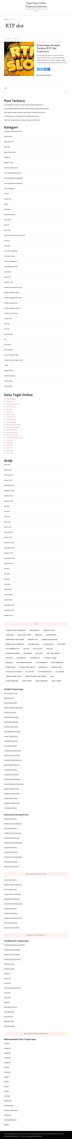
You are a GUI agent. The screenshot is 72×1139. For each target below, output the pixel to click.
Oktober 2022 (8, 553)
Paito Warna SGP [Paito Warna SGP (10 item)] (57, 662)
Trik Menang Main (10, 808)
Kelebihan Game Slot (11, 722)
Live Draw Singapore (10, 261)
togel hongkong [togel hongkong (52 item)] (12, 681)
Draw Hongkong (9, 188)
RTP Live (6, 324)
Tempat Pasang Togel (11, 355)
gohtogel (7, 1096)
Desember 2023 (9, 485)
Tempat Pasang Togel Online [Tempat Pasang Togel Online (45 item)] (35, 676)
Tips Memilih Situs (10, 746)
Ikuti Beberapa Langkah (12, 731)
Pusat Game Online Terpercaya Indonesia (36, 4)
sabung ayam (8, 334)
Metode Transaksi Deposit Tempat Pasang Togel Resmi (22, 120)
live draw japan (9, 1026)
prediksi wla (8, 318)
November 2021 (9, 610)
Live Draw (7, 246)
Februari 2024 (8, 475)
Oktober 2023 (8, 496)
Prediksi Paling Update (12, 950)
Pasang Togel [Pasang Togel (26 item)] (11, 667)
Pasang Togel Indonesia (12, 779)
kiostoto (7, 1043)
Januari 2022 (8, 600)
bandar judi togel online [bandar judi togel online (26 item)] (15, 639)
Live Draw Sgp (11, 422)
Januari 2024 (8, 480)
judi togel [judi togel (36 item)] (39, 653)
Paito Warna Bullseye (13, 425)
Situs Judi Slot (9, 698)
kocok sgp (9, 450)
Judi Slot (6, 225)
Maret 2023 (7, 527)
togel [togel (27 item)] (52, 676)
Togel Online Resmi (10, 852)
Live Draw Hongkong (10, 251)
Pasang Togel (8, 282)
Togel (6, 365)
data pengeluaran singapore (13, 183)
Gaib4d (6, 194)
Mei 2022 (7, 579)
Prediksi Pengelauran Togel (13, 298)
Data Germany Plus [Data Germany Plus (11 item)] (13, 648)
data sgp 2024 (9, 1012)
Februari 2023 (8, 532)
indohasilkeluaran (10, 1120)
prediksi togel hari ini (11, 303)
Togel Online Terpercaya (12, 833)
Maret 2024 (7, 470)
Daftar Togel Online (11, 736)
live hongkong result (10, 266)
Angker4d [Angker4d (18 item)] (38, 635)
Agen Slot (7, 147)
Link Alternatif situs (10, 741)
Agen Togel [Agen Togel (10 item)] (10, 635)
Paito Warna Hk (11, 430)
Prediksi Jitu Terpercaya (12, 959)
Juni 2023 (7, 511)
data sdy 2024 (9, 1021)
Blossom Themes (19, 1136)
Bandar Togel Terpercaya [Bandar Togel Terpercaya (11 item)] (15, 644)
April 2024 (7, 464)
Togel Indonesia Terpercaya (13, 784)
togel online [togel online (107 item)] (27, 681)
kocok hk (9, 448)
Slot (5, 339)
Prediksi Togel (9, 964)
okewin (6, 1125)
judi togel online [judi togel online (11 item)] (53, 653)
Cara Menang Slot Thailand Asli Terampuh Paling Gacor (21, 116)
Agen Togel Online (10, 152)
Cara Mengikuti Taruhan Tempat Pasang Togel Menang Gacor (23, 105)
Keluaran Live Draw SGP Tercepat (14, 235)
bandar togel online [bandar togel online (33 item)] (49, 639)
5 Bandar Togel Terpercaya (13, 131)
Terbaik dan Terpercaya (12, 751)
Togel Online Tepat (10, 798)
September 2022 (9, 558)
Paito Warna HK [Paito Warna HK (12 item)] (41, 662)
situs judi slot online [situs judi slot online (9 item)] (14, 671)
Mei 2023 (7, 516)
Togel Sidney (8, 386)
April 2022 (7, 584)
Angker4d (7, 157)
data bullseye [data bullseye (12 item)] (48, 644)
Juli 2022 (6, 568)
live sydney (7, 272)
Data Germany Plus (12, 404)
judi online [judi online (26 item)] (28, 653)
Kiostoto (7, 240)
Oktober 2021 (8, 615)
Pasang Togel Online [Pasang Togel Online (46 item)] (27, 667)
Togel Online (8, 381)
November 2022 (9, 548)
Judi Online (7, 220)
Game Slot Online (10, 712)
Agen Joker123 (8, 142)
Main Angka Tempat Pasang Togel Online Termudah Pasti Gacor (24, 112)
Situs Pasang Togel (10, 703)
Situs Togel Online (10, 828)
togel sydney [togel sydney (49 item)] (56, 681)
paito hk (9, 445)
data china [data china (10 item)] (61, 644)
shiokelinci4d (8, 1105)
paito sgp (9, 443)
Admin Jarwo (8, 136)
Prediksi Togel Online (11, 313)
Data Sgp (9, 412)
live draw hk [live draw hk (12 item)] (21, 658)
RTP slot (58, 42)
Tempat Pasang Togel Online (13, 360)
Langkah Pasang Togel (12, 803)
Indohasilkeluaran (9, 214)
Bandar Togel (8, 162)
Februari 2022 (8, 594)
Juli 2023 (6, 506)
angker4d (7, 1048)
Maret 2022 (7, 589)
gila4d (6, 1077)
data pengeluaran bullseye (12, 173)
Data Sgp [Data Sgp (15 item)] (49, 648)
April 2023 (7, 522)
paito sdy (9, 440)
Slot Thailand (8, 350)
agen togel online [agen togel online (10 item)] (24, 635)
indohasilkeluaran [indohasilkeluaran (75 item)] (13, 653)
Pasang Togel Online (11, 727)
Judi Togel (7, 230)
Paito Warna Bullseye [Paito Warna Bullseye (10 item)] (24, 662)
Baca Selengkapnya (44, 75)
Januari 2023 (8, 537)
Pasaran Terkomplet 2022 (13, 857)
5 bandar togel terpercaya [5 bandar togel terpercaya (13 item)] (15, 630)
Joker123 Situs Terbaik (12, 755)
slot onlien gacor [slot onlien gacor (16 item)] (44, 671)
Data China (10, 402)
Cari (5, 88)
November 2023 (9, 490)
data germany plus (10, 1007)
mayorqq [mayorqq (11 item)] (9, 662)
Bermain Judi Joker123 (12, 765)
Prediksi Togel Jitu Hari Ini (12, 308)
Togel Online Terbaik (11, 774)
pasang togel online (11, 1110)
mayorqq (7, 1072)
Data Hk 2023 (11, 407)
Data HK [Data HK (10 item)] (26, 648)
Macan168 (7, 277)
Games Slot (7, 199)
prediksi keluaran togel (11, 292)
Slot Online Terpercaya (12, 838)
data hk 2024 (8, 1016)
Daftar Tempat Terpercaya (13, 708)
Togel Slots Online (10, 847)
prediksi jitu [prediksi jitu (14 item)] (43, 667)
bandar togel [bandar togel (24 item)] (33, 639)
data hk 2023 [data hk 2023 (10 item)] (37, 648)
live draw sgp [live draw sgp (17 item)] (35, 658)
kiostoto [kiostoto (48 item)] (9, 658)
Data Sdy (9, 409)
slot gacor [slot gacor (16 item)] (30, 671)
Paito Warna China (12, 427)
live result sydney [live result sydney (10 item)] (50, 658)
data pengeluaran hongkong (13, 178)
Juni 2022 (7, 574)
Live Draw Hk (10, 417)
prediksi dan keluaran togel (13, 287)
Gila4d (6, 204)
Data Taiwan (10, 414)
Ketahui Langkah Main (12, 794)
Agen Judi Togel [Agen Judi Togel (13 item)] (49, 630)
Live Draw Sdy (11, 420)
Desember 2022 (9, 542)
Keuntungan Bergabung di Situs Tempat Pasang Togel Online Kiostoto (26, 108)
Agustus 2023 (8, 501)
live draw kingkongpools (14, 438)
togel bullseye (8, 370)
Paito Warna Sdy (12, 432)
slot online (7, 344)
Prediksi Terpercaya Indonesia (14, 945)
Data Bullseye (11, 399)
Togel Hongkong (9, 376)
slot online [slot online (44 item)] (59, 671)
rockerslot (7, 1115)
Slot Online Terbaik (10, 862)
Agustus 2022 (8, 563)
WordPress (38, 1136)
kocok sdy (9, 453)
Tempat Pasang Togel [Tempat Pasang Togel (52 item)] (13, 676)
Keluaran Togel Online (11, 954)
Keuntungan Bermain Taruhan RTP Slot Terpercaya (48, 48)
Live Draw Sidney (9, 256)
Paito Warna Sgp (12, 435)
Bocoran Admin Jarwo (11, 866)
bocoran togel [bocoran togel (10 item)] (33, 644)
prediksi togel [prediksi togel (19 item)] (56, 667)
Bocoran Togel (9, 969)
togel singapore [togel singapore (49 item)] (41, 681)
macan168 (7, 1101)
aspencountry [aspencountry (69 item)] (51, 635)
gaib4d (6, 1067)
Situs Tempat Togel (11, 693)
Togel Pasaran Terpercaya (13, 843)
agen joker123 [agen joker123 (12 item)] (34, 630)
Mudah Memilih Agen (11, 789)
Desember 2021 (9, 605)
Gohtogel (7, 209)
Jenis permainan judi (11, 717)
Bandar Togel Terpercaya (13, 823)
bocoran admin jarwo (11, 168)
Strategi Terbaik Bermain (12, 760)
